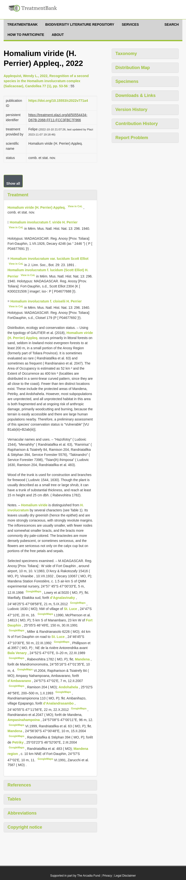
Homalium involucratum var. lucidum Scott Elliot (49, 259)
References (19, 785)
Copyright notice (25, 827)
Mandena (83, 659)
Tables (14, 799)
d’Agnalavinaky (63, 598)
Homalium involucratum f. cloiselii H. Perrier (46, 301)
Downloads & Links (136, 95)
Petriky (18, 742)
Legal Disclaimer (125, 875)
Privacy (107, 875)
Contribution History (137, 123)
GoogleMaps (33, 591)
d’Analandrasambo (59, 703)
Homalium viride (34, 505)
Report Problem (132, 137)
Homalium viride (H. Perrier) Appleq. (37, 207)
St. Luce (71, 609)
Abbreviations (22, 813)
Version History (131, 109)
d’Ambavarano (20, 681)
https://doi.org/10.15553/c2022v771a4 (58, 101)
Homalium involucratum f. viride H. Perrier (44, 222)
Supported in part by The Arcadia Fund (75, 875)
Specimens (127, 81)
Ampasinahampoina (24, 720)
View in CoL (75, 206)
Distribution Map (133, 67)
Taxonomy (126, 53)
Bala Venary (18, 653)
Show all (13, 183)
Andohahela (69, 687)
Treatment (18, 194)
